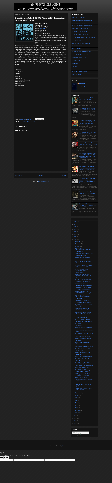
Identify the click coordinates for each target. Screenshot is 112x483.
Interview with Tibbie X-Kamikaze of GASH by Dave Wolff (87, 133)
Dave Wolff (82, 83)
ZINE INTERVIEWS (77, 46)
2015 (75, 423)
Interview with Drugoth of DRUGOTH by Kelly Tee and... (83, 284)
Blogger (64, 446)
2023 (75, 229)
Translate (82, 435)
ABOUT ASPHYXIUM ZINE (79, 17)
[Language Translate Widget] (80, 433)
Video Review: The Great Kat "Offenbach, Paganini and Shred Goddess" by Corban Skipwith (87, 168)
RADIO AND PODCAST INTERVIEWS (82, 43)
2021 (75, 234)
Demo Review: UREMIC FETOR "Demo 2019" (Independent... (83, 389)
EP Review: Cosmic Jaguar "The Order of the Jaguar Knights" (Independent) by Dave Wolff (87, 122)
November (78, 243)
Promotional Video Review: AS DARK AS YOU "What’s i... (82, 258)
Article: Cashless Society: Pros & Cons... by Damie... (83, 262)
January (77, 412)
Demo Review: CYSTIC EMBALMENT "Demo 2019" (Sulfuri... (83, 384)
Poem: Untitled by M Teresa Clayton (84, 365)
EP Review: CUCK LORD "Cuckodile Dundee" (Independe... (81, 271)
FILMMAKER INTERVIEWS (79, 31)
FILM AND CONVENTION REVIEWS (82, 51)
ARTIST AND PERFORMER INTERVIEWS (83, 20)
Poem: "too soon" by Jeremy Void (83, 327)
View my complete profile (84, 86)
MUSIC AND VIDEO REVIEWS (27, 121)
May (76, 402)
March (77, 407)
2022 (75, 231)
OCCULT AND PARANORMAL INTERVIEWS (84, 37)
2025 (75, 224)
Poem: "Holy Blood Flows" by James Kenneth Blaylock (82, 370)
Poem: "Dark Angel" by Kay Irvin (83, 356)
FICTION (74, 66)
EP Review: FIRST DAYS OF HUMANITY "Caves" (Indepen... (84, 320)
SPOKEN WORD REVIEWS (79, 57)
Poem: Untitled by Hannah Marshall (84, 346)
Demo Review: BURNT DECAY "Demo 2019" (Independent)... (83, 301)
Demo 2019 (42, 28)
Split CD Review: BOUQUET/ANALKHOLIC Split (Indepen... (83, 250)
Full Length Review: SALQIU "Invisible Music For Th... (82, 309)
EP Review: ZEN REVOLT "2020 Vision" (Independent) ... (83, 305)
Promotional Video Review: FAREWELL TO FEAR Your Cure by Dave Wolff (87, 205)
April (76, 405)
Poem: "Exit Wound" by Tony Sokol (84, 334)
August (77, 395)
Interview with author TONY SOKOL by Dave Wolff (86, 98)
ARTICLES (75, 63)
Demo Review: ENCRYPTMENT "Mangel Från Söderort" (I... (83, 288)
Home (41, 175)
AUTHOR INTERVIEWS (78, 23)
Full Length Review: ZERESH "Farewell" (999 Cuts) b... (82, 374)
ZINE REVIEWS (76, 60)
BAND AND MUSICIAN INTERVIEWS (82, 26)
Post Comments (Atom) (44, 181)
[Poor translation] (6, 457)
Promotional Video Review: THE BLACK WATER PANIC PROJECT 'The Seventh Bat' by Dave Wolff (87, 181)
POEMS (74, 69)
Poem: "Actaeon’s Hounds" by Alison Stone (82, 324)
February (77, 410)
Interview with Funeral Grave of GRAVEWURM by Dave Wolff (87, 109)
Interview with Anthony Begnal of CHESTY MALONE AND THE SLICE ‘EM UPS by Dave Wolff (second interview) (87, 155)
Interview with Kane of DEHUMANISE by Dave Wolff (87, 192)
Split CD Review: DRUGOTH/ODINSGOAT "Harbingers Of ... (82, 297)
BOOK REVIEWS (76, 49)
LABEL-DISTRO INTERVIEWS (80, 34)
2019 (75, 239)
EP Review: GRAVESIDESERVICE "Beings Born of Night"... (84, 266)
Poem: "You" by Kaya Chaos (82, 367)
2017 (75, 418)
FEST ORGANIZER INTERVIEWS (81, 29)
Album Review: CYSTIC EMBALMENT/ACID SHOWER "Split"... (84, 379)
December (78, 241)
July (76, 398)
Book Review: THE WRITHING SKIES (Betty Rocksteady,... (83, 280)
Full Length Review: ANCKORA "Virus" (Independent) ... (83, 316)
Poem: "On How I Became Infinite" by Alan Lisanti (83, 349)
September (78, 393)
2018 (75, 415)
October (77, 246)
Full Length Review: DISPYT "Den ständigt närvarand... (84, 254)
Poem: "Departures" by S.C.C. (82, 336)
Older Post (63, 175)
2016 (75, 420)
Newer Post (18, 175)
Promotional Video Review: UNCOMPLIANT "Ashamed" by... (83, 276)
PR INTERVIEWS (76, 40)
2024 (75, 226)
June (76, 400)
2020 (75, 236)
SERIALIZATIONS (77, 74)
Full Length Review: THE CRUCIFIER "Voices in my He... (84, 292)
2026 (75, 221)
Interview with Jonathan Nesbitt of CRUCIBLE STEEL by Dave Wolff (88, 143)
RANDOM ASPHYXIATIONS (79, 72)
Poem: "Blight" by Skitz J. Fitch (83, 362)
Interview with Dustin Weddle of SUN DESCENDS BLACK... (83, 313)
